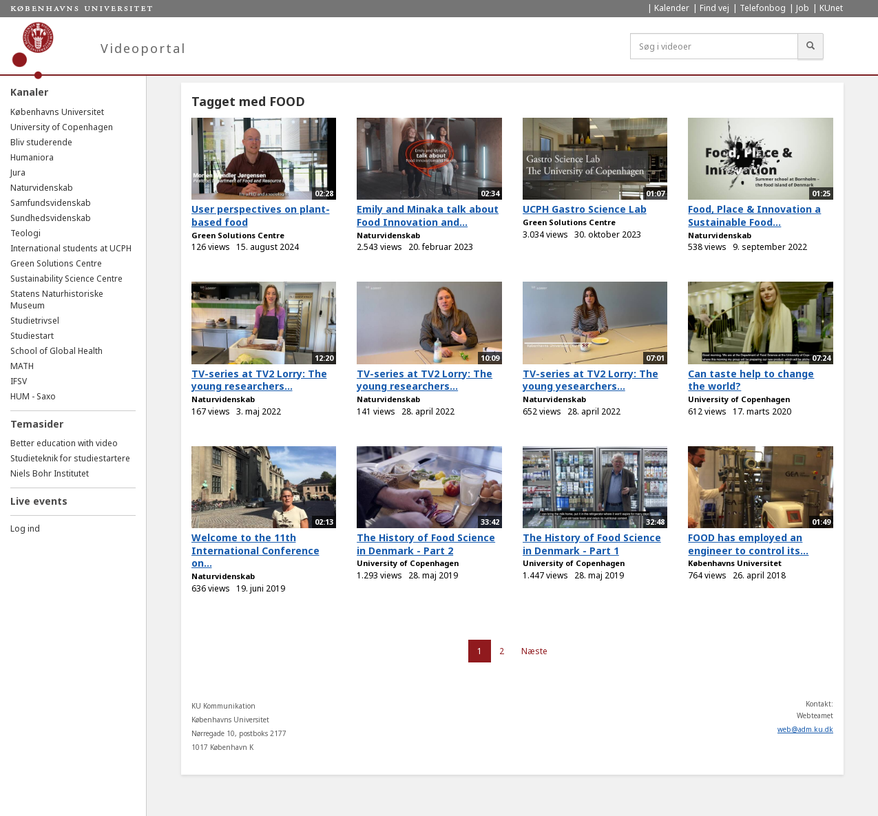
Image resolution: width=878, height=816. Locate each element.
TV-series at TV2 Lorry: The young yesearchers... (590, 380)
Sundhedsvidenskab (50, 218)
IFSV (18, 381)
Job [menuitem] (802, 8)
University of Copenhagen (61, 127)
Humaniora (32, 157)
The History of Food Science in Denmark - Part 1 (592, 544)
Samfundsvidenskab (50, 203)
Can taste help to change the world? (751, 380)
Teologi (25, 233)
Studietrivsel (34, 320)
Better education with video (64, 443)
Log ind (25, 528)
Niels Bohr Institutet (49, 473)
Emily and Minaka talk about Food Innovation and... (428, 215)
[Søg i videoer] (714, 46)
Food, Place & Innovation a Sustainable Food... (754, 215)
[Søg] (810, 46)
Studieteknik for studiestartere (70, 458)
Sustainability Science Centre (66, 278)
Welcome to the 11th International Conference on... (255, 550)
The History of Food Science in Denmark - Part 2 (426, 544)
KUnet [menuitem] (831, 8)
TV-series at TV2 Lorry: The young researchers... (259, 380)
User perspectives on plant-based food (260, 215)
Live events (38, 501)
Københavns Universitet (57, 112)
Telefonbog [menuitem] (763, 8)
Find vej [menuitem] (714, 8)
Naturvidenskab (41, 187)
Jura (17, 172)
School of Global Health (56, 351)
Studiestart (32, 336)
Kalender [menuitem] (671, 8)
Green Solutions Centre (56, 263)
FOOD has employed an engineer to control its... (748, 544)
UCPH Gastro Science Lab (585, 209)
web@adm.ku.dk (805, 729)
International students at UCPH (71, 248)
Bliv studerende (41, 142)
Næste (534, 651)
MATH (22, 366)
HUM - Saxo (33, 396)
